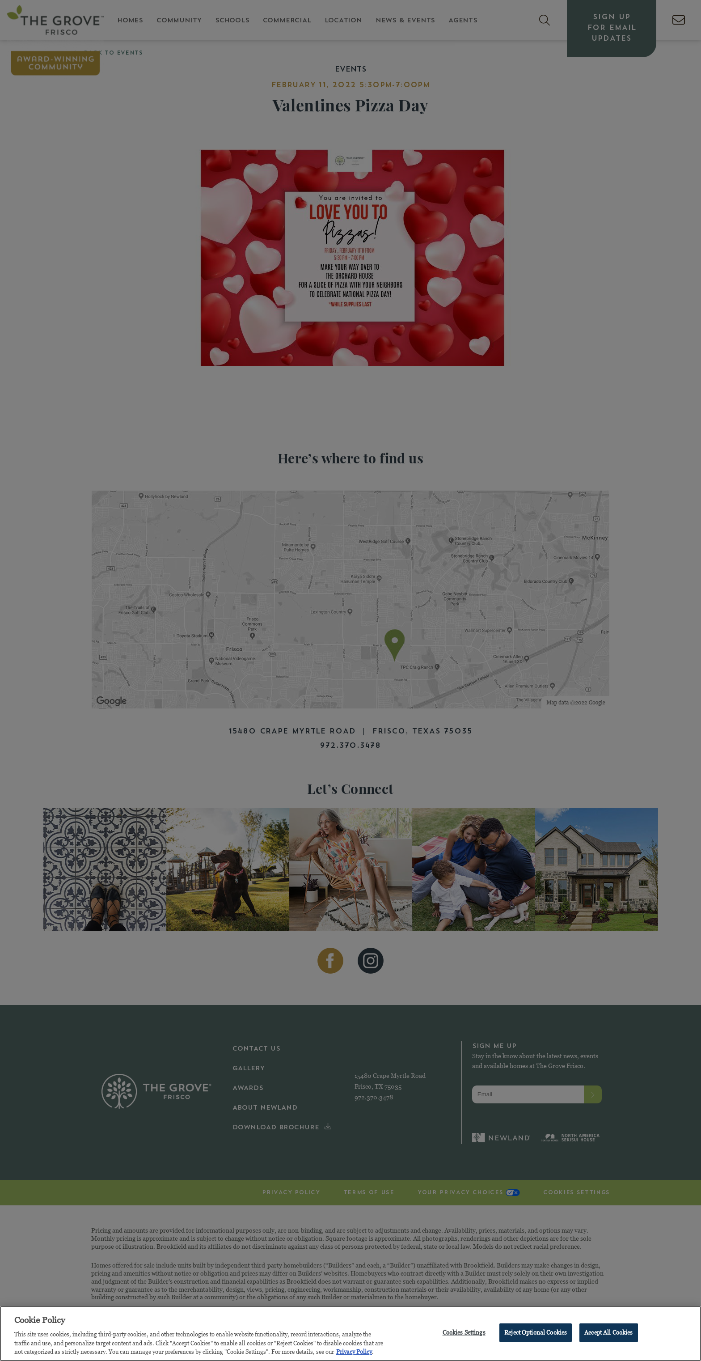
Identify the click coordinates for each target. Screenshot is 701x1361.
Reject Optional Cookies (535, 1333)
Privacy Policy (354, 1353)
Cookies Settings (464, 1333)
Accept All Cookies (608, 1333)
